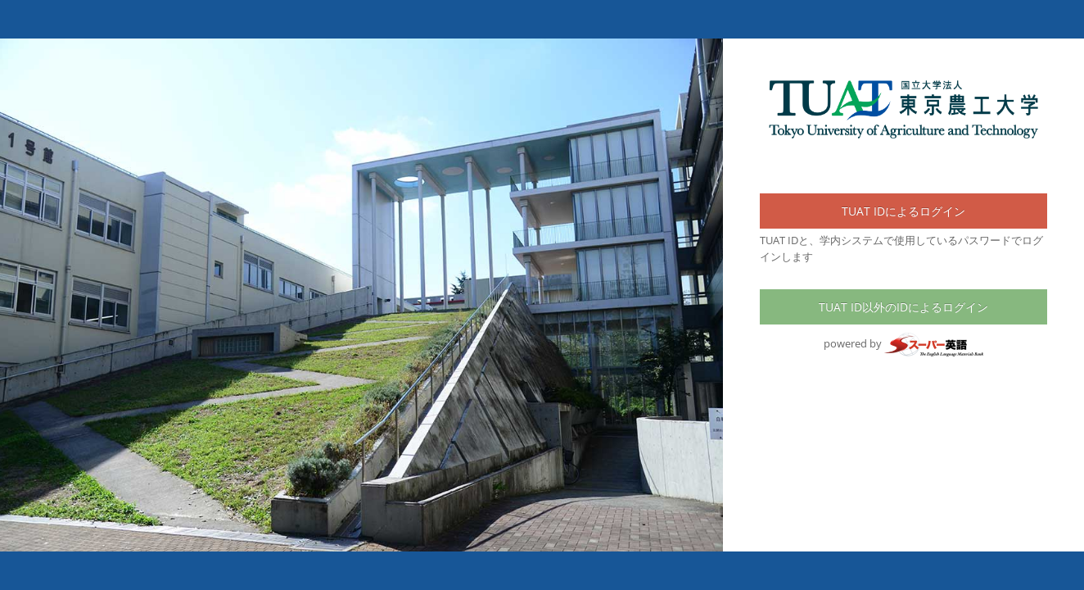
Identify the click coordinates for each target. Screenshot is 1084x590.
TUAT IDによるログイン (903, 211)
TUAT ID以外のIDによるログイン (903, 307)
